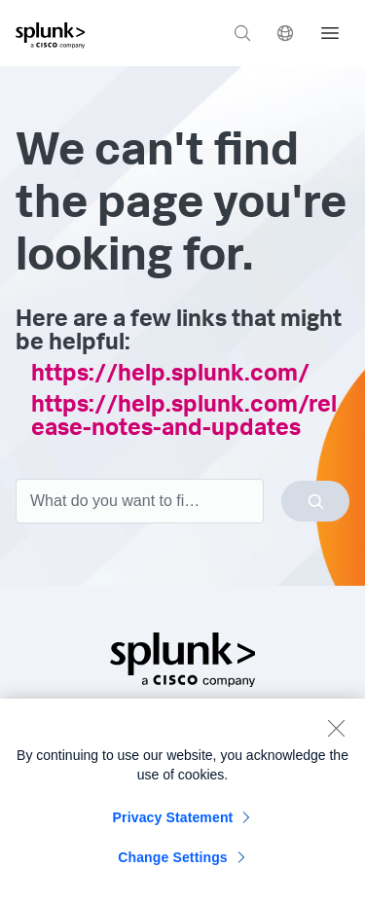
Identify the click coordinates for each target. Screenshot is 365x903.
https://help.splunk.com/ (170, 375)
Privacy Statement (173, 822)
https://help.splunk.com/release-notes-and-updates (184, 418)
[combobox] (182, 501)
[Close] (336, 732)
